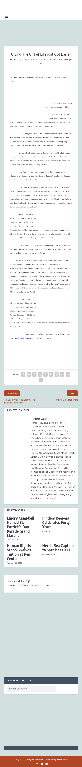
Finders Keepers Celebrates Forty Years (56, 522)
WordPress (62, 759)
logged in (27, 585)
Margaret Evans (30, 59)
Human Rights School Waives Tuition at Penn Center (20, 552)
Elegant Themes (35, 759)
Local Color (63, 59)
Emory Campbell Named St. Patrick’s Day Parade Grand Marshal (20, 527)
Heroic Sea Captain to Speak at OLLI (58, 547)
